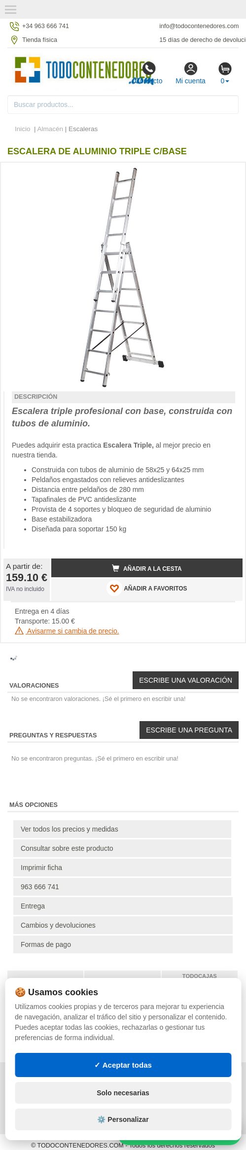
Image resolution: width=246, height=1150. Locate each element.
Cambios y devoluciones (58, 925)
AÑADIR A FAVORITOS (146, 588)
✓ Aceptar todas (123, 1065)
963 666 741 (40, 887)
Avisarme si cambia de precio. (67, 631)
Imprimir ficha (41, 867)
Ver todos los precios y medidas (69, 829)
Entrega (33, 906)
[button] (226, 174)
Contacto (148, 73)
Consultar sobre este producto (67, 848)
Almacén (50, 129)
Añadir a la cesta (147, 568)
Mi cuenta (191, 73)
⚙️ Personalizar (122, 1119)
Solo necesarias (123, 1093)
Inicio (23, 129)
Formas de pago (46, 944)
